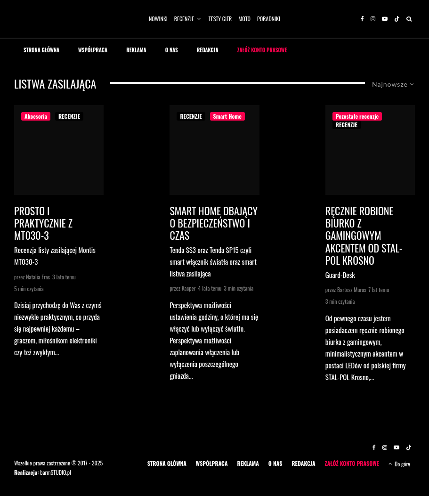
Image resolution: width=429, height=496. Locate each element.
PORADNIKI (268, 19)
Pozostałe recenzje (357, 116)
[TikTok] (397, 19)
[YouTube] (385, 19)
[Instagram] (373, 19)
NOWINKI (158, 19)
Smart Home (227, 116)
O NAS (171, 50)
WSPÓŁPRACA (92, 50)
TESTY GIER (220, 19)
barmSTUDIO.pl (55, 472)
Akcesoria (35, 116)
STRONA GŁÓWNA (41, 50)
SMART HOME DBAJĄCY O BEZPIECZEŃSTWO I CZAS (214, 223)
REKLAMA (136, 50)
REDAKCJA (208, 50)
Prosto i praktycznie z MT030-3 (43, 223)
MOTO (244, 19)
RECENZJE (184, 19)
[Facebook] (362, 19)
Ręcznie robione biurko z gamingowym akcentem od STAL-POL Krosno (364, 235)
